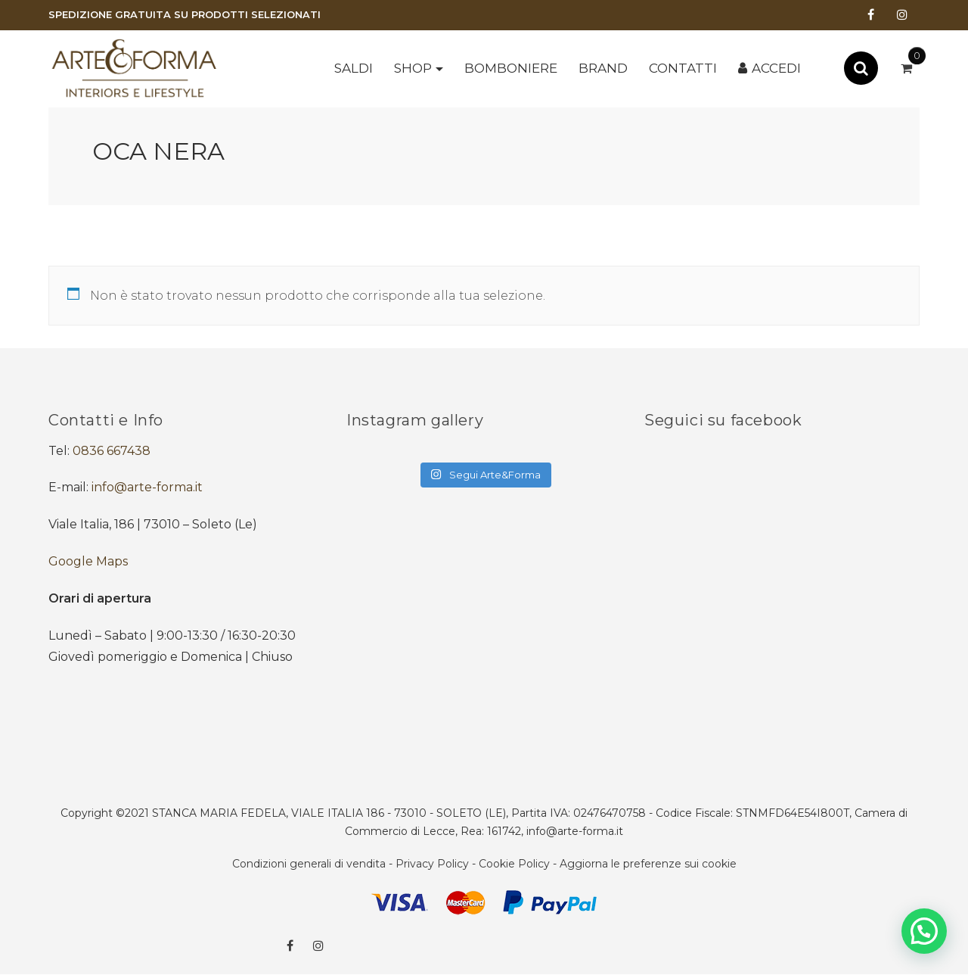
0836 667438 (111, 451)
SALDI (353, 68)
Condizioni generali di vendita (309, 864)
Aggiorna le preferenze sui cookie (648, 864)
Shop (413, 68)
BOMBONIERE (510, 68)
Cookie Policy (514, 864)
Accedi (776, 68)
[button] (924, 931)
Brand (603, 68)
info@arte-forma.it (147, 487)
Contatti (683, 68)
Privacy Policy (432, 864)
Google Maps (88, 561)
